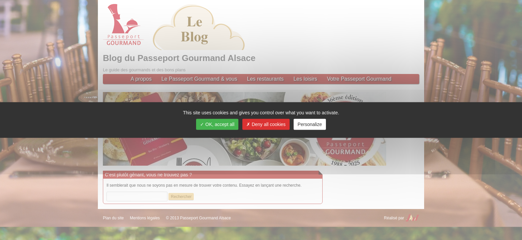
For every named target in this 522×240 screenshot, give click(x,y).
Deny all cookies (266, 124)
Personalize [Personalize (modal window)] (310, 124)
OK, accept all (217, 124)
